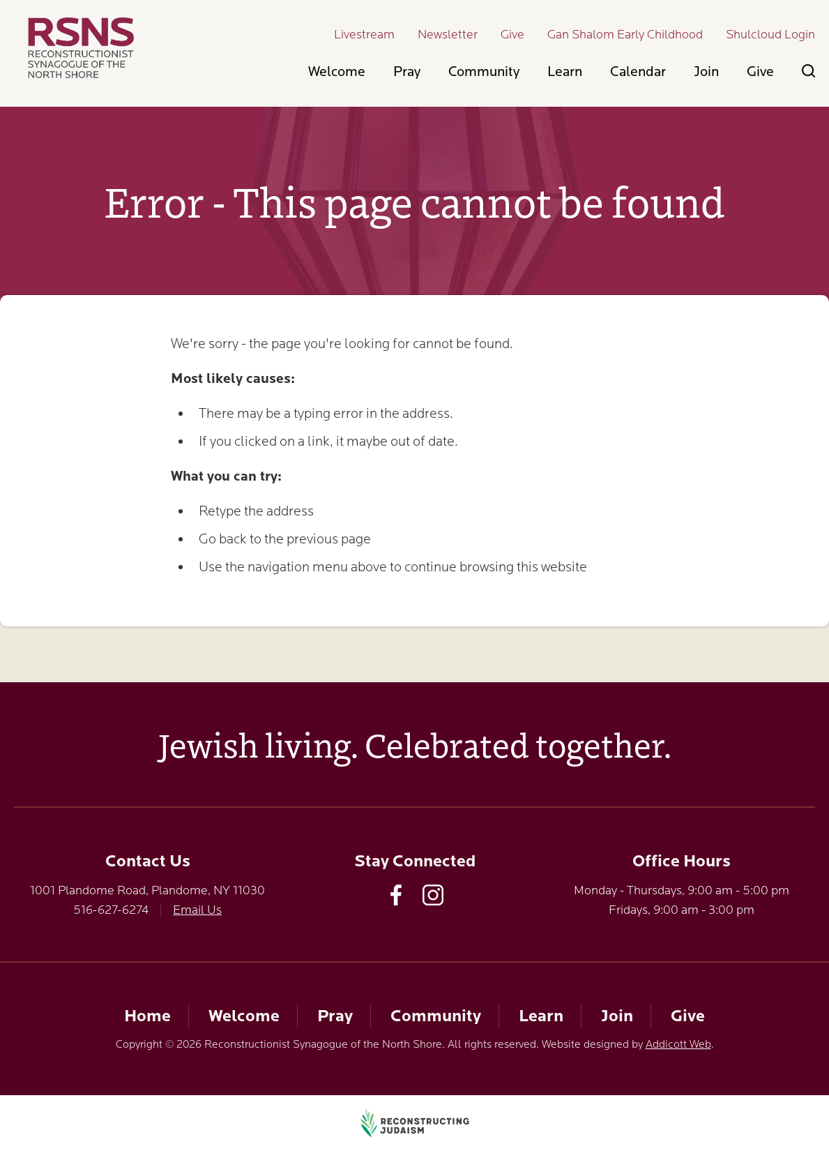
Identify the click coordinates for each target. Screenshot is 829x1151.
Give (512, 34)
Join (706, 71)
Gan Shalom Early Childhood (625, 34)
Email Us (197, 910)
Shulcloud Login (770, 34)
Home (147, 1016)
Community (483, 71)
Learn (564, 71)
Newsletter (448, 34)
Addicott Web (678, 1044)
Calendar (638, 71)
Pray (406, 71)
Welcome (336, 71)
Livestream (364, 34)
